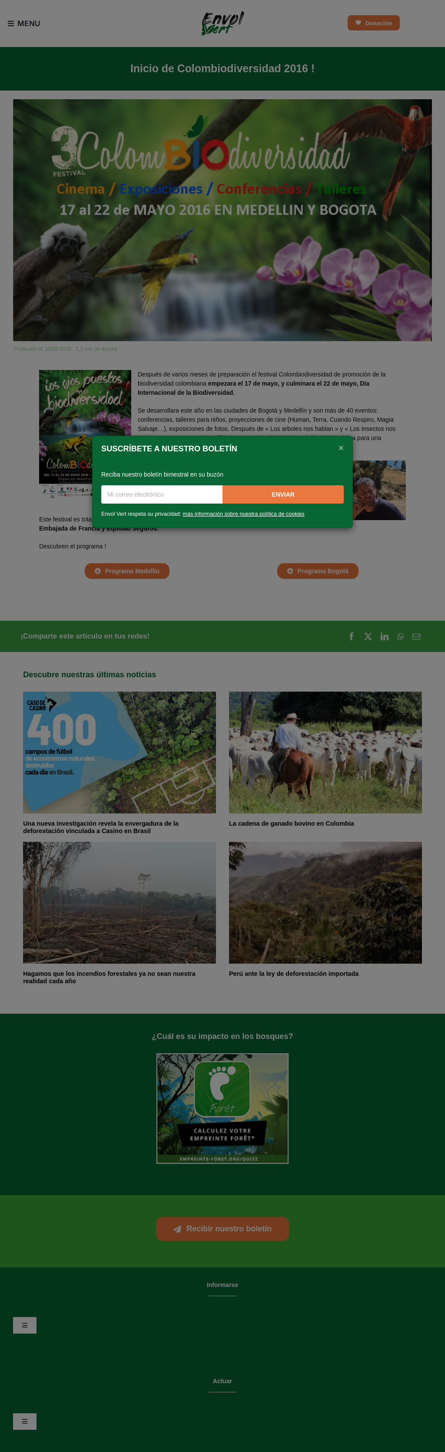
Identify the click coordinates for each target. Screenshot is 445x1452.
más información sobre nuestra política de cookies (244, 514)
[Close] (341, 448)
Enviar (283, 494)
